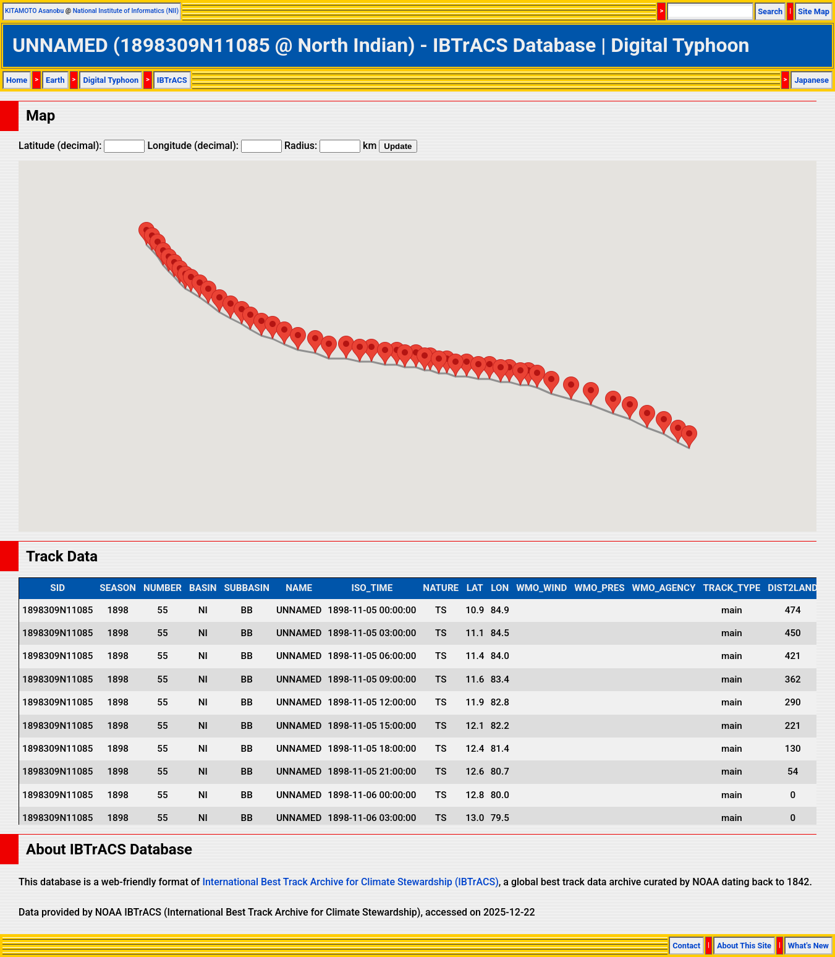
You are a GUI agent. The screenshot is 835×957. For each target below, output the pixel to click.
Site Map (813, 11)
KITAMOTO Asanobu (34, 11)
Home (16, 80)
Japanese (811, 80)
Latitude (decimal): (82, 145)
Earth (55, 80)
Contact (686, 945)
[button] (689, 436)
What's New (808, 945)
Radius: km (330, 145)
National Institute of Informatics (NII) (126, 11)
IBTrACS (172, 80)
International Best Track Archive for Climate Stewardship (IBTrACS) (350, 882)
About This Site (744, 945)
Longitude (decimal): (214, 145)
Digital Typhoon (110, 80)
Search (770, 11)
